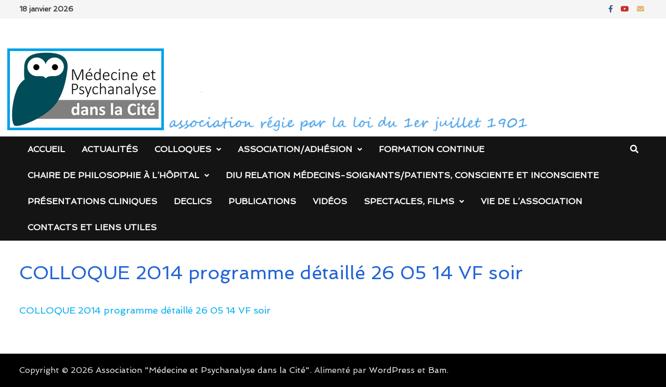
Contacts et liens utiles (92, 227)
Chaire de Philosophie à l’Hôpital (113, 175)
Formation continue (431, 149)
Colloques (183, 149)
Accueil (46, 149)
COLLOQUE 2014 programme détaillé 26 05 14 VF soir (145, 310)
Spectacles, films (409, 201)
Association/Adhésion (295, 149)
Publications (262, 201)
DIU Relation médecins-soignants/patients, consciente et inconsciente (412, 175)
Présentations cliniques (92, 201)
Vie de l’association (531, 201)
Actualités (110, 149)
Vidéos (330, 201)
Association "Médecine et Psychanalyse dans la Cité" (203, 370)
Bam (437, 370)
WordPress (392, 370)
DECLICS (193, 201)
